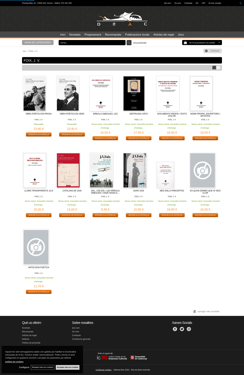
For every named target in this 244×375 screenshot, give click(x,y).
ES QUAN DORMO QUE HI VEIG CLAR (205, 192)
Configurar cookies (104, 370)
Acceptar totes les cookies (67, 367)
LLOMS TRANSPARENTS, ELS (38, 191)
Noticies (25, 339)
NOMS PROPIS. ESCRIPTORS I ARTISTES (205, 115)
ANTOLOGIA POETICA (38, 267)
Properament (93, 34)
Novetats (74, 34)
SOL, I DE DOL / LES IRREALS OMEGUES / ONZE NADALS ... (105, 192)
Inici (62, 34)
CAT (203, 3)
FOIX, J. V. (39, 120)
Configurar (24, 367)
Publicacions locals (137, 34)
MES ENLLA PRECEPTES (172, 191)
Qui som (167, 3)
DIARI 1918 (138, 191)
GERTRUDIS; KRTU (138, 114)
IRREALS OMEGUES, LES (105, 114)
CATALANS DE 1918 (72, 191)
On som (178, 3)
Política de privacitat (31, 343)
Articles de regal (163, 34)
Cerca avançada (139, 42)
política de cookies (14, 361)
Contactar (188, 3)
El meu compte (215, 3)
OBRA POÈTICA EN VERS (72, 114)
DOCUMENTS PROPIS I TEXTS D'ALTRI (172, 115)
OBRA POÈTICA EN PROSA (39, 114)
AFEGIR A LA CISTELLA (38, 134)
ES (197, 3)
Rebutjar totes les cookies (42, 367)
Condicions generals (81, 339)
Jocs (181, 34)
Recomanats (113, 34)
